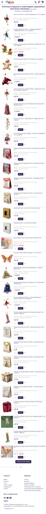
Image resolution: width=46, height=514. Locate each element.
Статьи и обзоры (8, 485)
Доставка (26, 481)
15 (16, 467)
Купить (20, 25)
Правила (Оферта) (29, 483)
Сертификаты (7, 486)
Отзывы (6, 488)
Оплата (26, 479)
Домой (5, 479)
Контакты (6, 481)
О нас (5, 483)
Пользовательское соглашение (32, 486)
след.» (20, 467)
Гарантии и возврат (29, 485)
